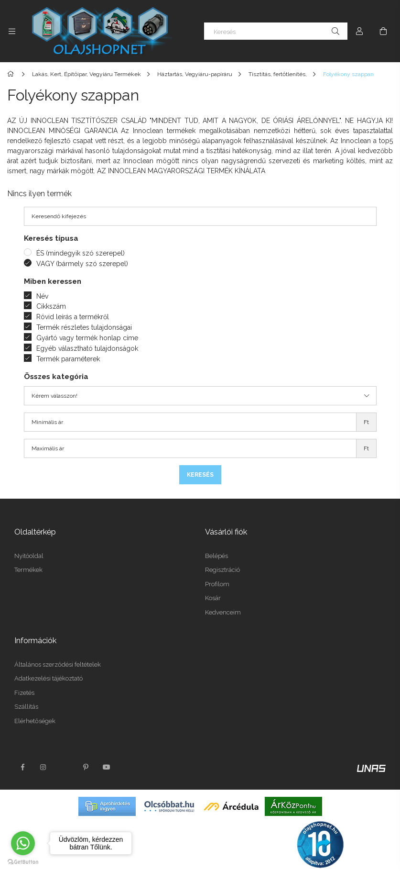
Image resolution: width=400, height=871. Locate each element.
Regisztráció (222, 569)
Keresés (200, 474)
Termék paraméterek (68, 359)
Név (42, 296)
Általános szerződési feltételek (57, 664)
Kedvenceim (223, 612)
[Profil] (359, 31)
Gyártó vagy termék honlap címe (87, 338)
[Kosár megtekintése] (383, 31)
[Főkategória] (12, 74)
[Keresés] (275, 31)
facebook (22, 767)
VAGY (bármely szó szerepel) (82, 264)
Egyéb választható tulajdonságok (87, 348)
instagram (43, 767)
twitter (64, 767)
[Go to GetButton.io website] (23, 861)
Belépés (216, 555)
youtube (106, 767)
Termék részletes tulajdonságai (84, 327)
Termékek (28, 569)
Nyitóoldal (28, 555)
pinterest (85, 767)
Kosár (213, 598)
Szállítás (26, 706)
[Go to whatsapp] (23, 843)
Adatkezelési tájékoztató (48, 678)
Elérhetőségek (34, 721)
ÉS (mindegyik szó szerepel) (80, 253)
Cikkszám (51, 306)
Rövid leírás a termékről (72, 317)
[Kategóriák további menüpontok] (12, 31)
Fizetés (24, 692)
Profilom (217, 584)
